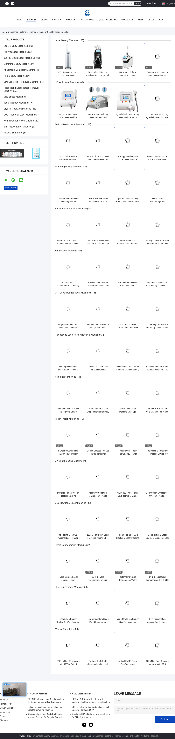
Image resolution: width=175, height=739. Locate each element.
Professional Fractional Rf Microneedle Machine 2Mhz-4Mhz (98, 285)
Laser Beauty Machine (15, 46)
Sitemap (4, 720)
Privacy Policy (25, 736)
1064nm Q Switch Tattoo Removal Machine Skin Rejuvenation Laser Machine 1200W (90, 701)
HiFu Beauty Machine (15, 75)
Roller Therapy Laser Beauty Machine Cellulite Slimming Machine (45, 708)
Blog (161, 20)
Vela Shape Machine (14, 96)
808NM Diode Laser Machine (19, 58)
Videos (44, 20)
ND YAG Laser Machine (16, 52)
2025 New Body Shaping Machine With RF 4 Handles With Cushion (157, 664)
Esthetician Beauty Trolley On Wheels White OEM (68, 622)
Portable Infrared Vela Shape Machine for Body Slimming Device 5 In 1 (98, 412)
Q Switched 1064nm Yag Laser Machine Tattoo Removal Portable (127, 117)
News (141, 20)
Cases (151, 20)
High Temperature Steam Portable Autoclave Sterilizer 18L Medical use (98, 622)
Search (138, 3)
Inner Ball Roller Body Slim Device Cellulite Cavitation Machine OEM (98, 201)
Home (19, 20)
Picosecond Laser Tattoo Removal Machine (77, 334)
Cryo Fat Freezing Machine (17, 108)
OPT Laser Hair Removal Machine (21, 81)
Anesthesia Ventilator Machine (19, 69)
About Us (70, 20)
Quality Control (108, 20)
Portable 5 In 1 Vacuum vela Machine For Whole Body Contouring (157, 412)
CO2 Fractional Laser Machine (19, 114)
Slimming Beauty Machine (17, 63)
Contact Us (127, 20)
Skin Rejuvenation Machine (18, 126)
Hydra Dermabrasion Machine (19, 120)
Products (31, 20)
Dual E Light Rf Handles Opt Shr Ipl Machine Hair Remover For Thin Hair (157, 327)
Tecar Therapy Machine (16, 102)
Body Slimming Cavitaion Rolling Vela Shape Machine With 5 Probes (68, 412)
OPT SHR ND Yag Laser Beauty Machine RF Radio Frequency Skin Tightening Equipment (46, 701)
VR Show (56, 20)
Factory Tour (87, 20)
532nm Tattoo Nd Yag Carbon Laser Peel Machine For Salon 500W (90, 708)
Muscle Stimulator (13, 132)
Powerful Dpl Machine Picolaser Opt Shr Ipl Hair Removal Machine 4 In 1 (97, 75)
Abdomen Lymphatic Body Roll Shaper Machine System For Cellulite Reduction (46, 715)
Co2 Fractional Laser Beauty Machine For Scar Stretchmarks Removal (157, 538)
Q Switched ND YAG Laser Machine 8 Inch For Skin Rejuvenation (90, 715)
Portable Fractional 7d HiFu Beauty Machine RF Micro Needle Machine (157, 285)
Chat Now (151, 3)
